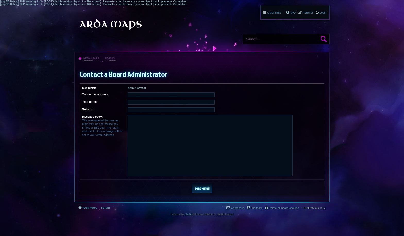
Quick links (274, 12)
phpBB (188, 214)
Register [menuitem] (307, 12)
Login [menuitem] (322, 12)
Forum (110, 58)
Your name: (90, 101)
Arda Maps (91, 58)
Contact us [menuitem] (238, 207)
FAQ (293, 12)
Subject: (87, 109)
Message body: (92, 116)
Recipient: (89, 87)
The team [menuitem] (256, 207)
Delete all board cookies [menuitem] (284, 207)
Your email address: (95, 94)
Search (323, 39)
